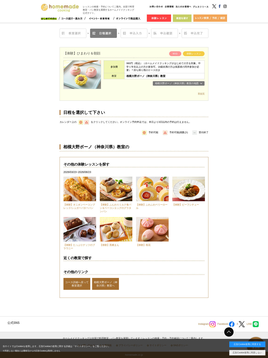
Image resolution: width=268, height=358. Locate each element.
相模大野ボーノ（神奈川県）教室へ (105, 284)
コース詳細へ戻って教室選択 (77, 284)
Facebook (226, 324)
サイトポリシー (82, 346)
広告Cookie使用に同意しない (247, 352)
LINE (253, 324)
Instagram (207, 324)
